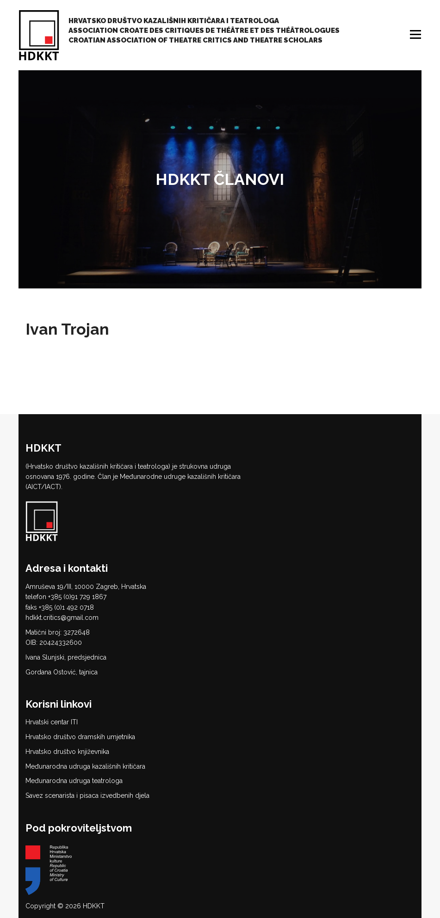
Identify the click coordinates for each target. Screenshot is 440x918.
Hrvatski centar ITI (51, 722)
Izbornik (416, 34)
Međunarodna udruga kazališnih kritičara (85, 766)
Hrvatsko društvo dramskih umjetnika (80, 737)
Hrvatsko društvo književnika (67, 751)
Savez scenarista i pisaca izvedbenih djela (87, 795)
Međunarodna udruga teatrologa (74, 780)
